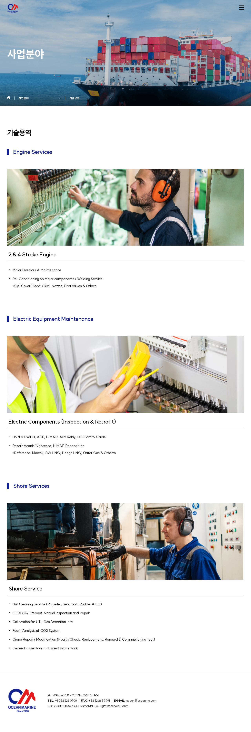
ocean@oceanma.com (141, 700)
